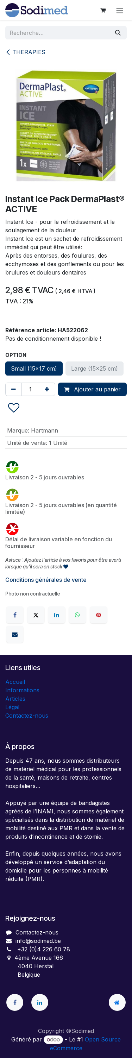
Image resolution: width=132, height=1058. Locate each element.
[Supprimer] (13, 389)
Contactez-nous (26, 715)
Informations (22, 690)
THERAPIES (25, 52)
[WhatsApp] (77, 614)
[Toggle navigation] (120, 10)
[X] (35, 614)
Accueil (15, 681)
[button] (13, 408)
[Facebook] (14, 614)
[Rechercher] (118, 32)
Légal (12, 707)
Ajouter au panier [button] (92, 389)
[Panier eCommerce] (103, 10)
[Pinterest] (98, 614)
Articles (15, 698)
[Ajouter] (47, 389)
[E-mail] (14, 634)
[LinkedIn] (56, 614)
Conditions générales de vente (46, 579)
